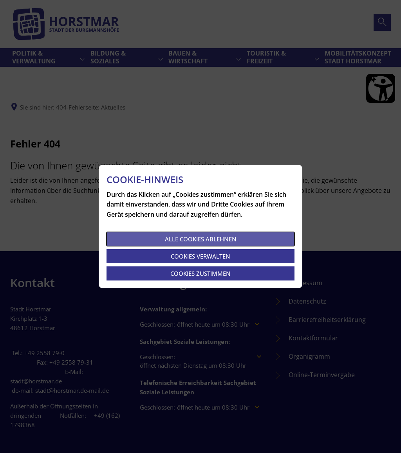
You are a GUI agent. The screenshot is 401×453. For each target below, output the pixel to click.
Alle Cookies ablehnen (201, 239)
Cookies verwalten (200, 256)
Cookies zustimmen (200, 273)
